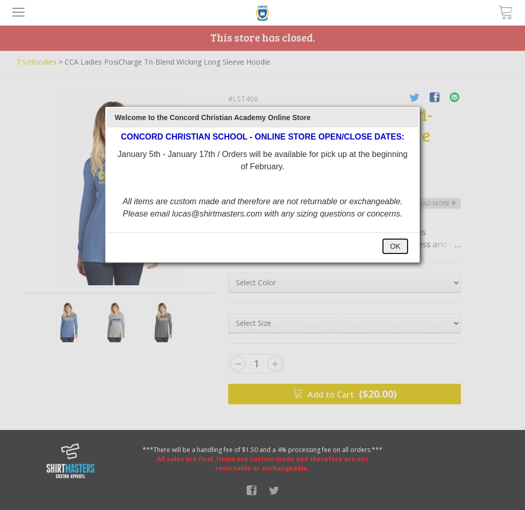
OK (395, 246)
